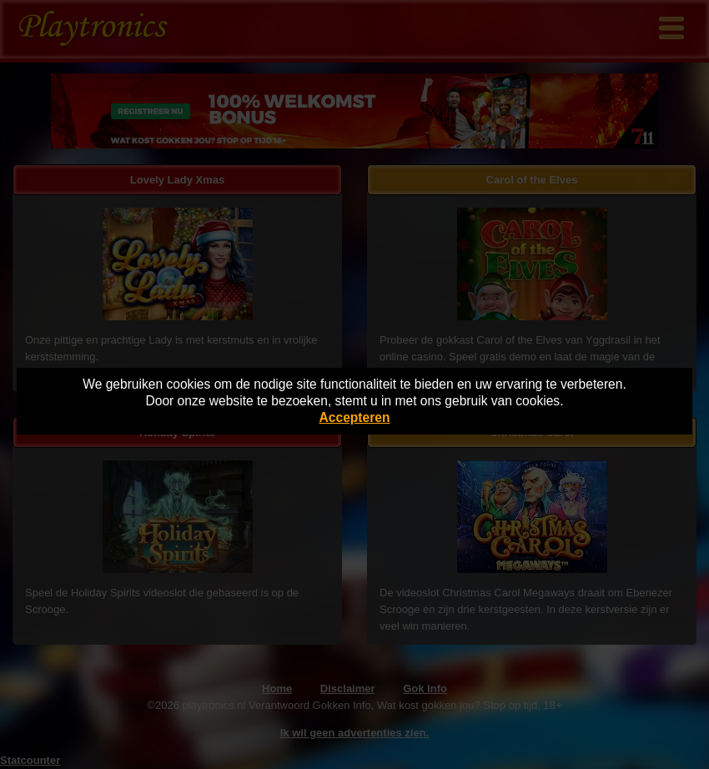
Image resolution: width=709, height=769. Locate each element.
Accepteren (354, 417)
